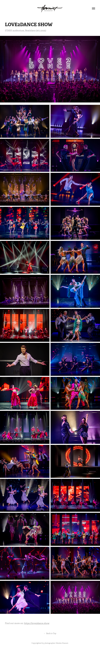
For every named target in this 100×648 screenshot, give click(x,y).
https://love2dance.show (36, 623)
